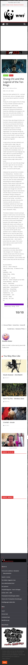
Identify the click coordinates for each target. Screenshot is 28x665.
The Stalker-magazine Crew (8, 580)
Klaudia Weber (14, 88)
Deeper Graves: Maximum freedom (15, 5)
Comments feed (6, 617)
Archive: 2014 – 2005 (7, 592)
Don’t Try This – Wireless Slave (13, 399)
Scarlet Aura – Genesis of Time (16, 329)
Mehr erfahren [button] (6, 658)
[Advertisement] (14, 38)
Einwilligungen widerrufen (8, 602)
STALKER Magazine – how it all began (11, 589)
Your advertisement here (8, 583)
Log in (3, 611)
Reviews (11, 75)
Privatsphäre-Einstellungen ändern (10, 596)
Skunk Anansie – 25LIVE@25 (12, 375)
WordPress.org (5, 620)
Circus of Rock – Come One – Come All (13, 325)
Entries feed (5, 614)
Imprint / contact (6, 577)
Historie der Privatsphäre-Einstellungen (12, 599)
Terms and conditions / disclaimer (10, 571)
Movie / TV (6, 75)
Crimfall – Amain (9, 422)
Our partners (5, 586)
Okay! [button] (4, 662)
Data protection (7, 573)
